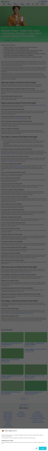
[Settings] (36, 448)
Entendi (42, 448)
